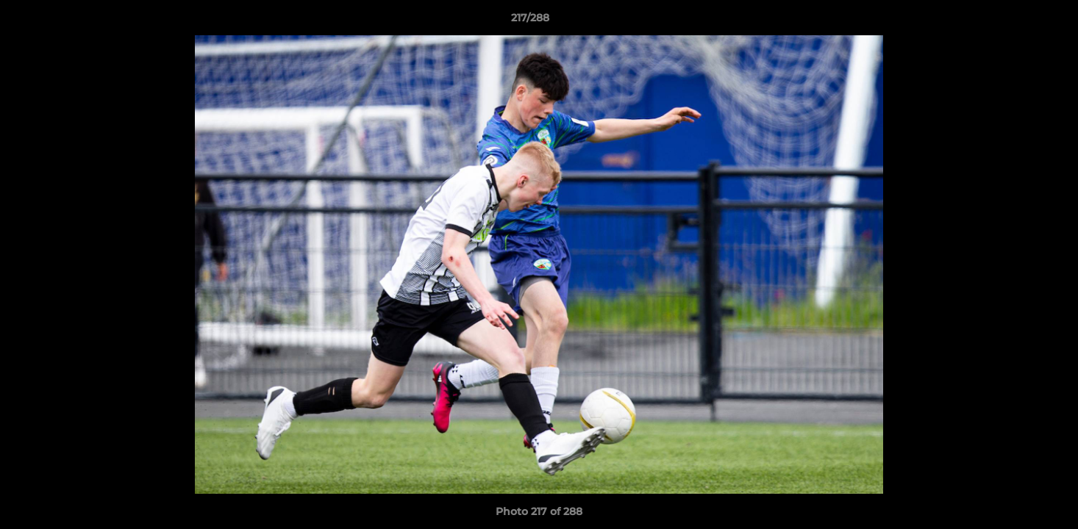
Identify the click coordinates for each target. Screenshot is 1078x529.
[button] (1016, 21)
